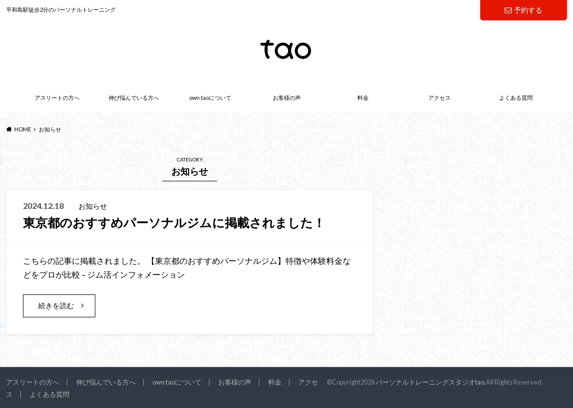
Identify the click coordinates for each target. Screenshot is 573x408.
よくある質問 (516, 97)
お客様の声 (287, 97)
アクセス (439, 97)
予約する (523, 10)
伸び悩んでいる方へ (134, 97)
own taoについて (210, 97)
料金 (363, 97)
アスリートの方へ (57, 97)
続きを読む (56, 305)
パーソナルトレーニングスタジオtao (430, 382)
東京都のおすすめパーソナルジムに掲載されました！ (174, 222)
